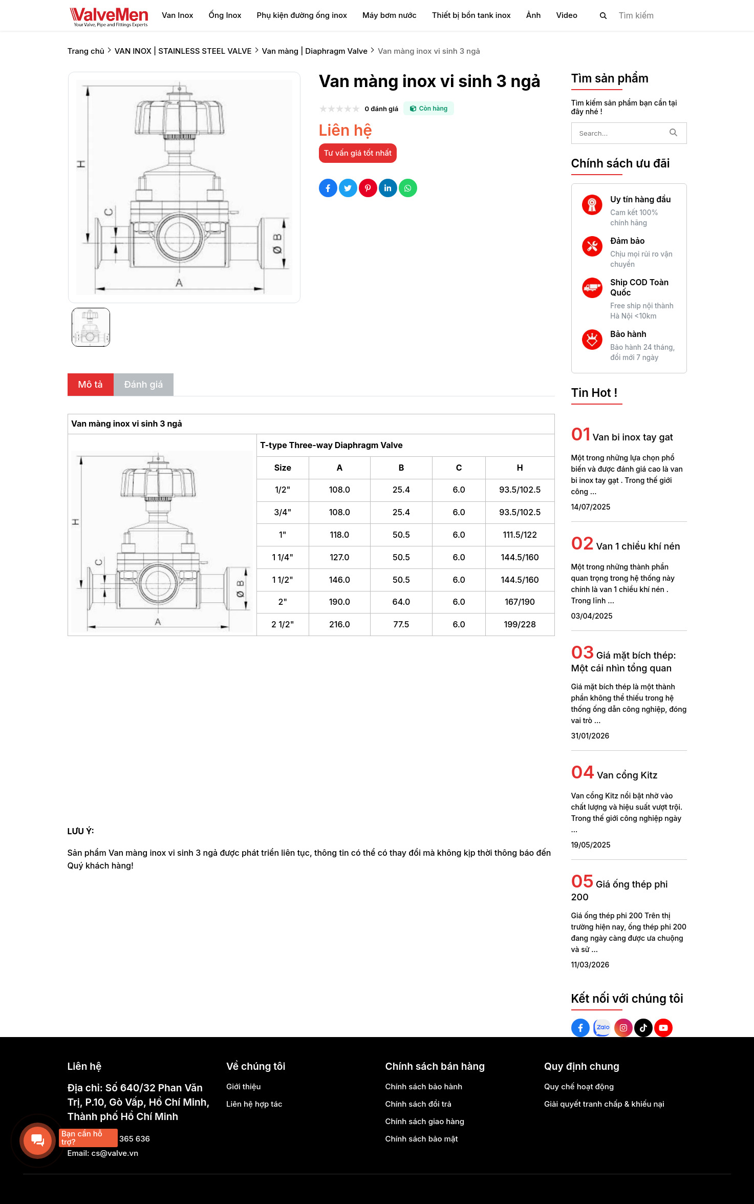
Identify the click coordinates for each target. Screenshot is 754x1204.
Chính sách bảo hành (424, 1086)
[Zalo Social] (602, 1028)
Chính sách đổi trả (418, 1104)
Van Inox (177, 15)
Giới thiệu (243, 1086)
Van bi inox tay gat (632, 437)
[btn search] (603, 15)
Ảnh (533, 15)
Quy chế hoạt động (579, 1086)
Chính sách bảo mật (421, 1139)
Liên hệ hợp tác (254, 1104)
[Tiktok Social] (643, 1028)
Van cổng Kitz (627, 775)
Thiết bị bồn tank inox (471, 15)
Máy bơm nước (389, 15)
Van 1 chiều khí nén (638, 546)
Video (566, 15)
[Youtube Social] (663, 1028)
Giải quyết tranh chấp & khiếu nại (604, 1104)
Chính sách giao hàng (425, 1121)
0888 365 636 (124, 1139)
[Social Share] (328, 188)
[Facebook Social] (580, 1028)
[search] (635, 15)
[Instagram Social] (623, 1028)
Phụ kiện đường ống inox (302, 15)
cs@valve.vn (115, 1153)
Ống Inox (225, 15)
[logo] (108, 15)
